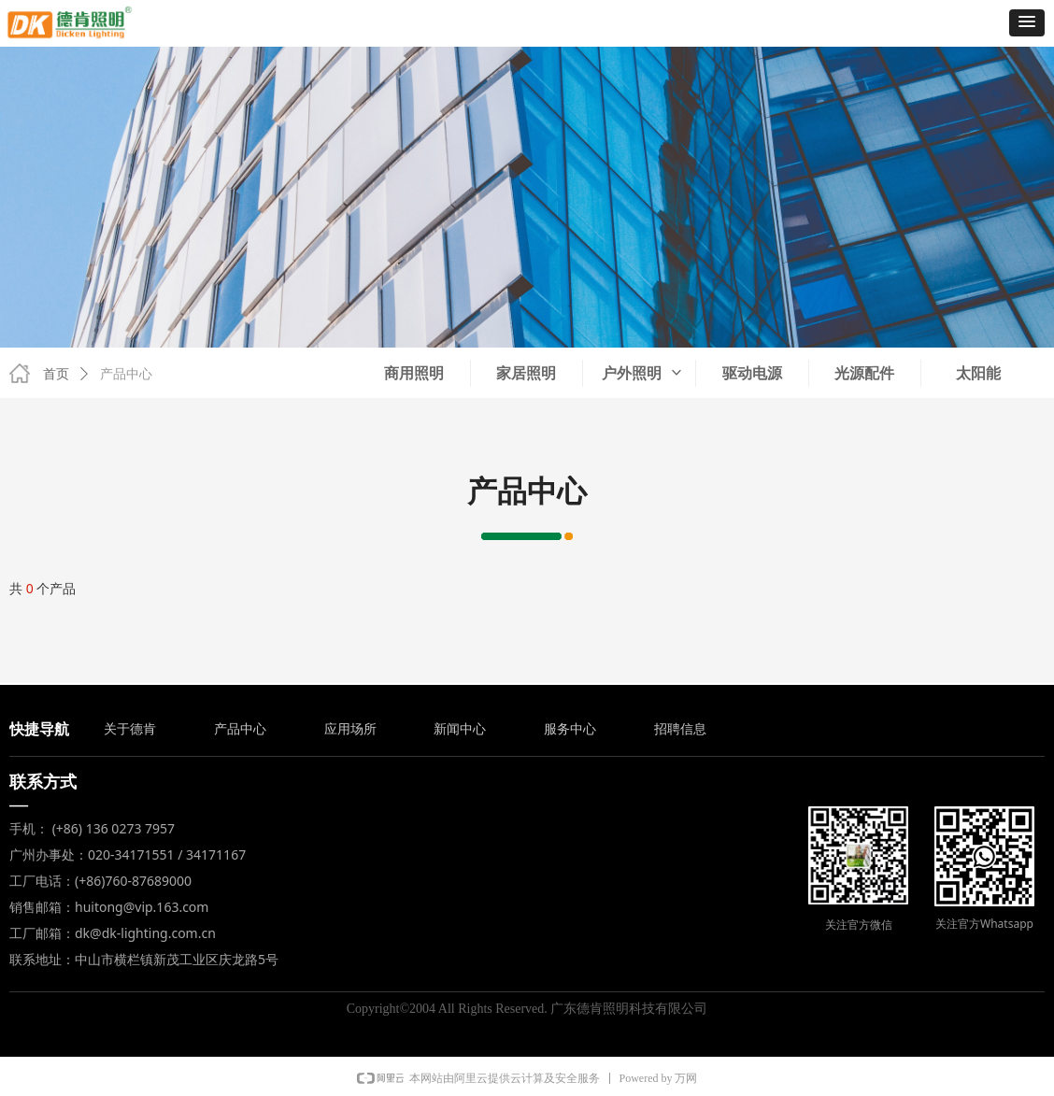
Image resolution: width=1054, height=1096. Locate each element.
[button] (1027, 22)
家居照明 (526, 373)
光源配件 (864, 373)
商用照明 (414, 373)
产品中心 (126, 374)
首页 (56, 374)
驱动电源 (752, 373)
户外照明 (643, 373)
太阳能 (978, 373)
